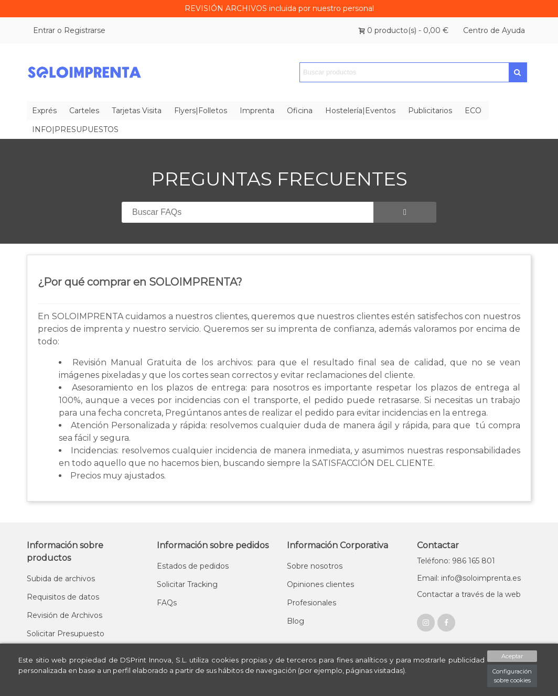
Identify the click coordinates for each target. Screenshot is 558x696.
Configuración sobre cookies (512, 676)
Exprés (44, 110)
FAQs (167, 602)
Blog (295, 621)
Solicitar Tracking (187, 584)
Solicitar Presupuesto (65, 633)
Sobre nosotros (314, 566)
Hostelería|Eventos (360, 110)
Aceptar (512, 656)
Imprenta (257, 110)
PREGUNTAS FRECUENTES (279, 178)
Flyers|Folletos (200, 110)
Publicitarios (430, 110)
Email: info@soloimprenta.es (469, 578)
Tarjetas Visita (137, 110)
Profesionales (311, 602)
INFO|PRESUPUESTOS (75, 129)
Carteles (84, 110)
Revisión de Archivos (64, 615)
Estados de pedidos (193, 566)
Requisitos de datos (63, 597)
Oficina (300, 110)
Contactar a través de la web (469, 594)
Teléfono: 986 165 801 (456, 561)
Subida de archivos (61, 578)
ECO (473, 110)
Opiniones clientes (320, 584)
